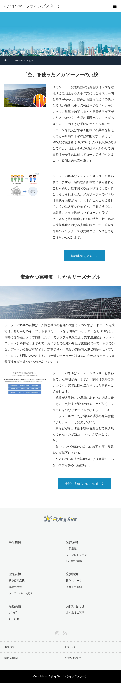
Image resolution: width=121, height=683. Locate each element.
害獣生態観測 (74, 586)
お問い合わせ (75, 606)
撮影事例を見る (81, 256)
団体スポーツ (74, 580)
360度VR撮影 (74, 561)
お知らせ (14, 619)
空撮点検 (15, 574)
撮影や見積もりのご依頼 (81, 483)
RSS (64, 632)
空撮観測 (72, 574)
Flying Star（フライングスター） (68, 676)
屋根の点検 (15, 586)
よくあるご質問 (75, 612)
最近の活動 (11, 657)
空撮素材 (72, 542)
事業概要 (15, 542)
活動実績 (15, 606)
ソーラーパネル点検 (20, 593)
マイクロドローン (76, 554)
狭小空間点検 (17, 580)
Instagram (56, 632)
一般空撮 (71, 548)
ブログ (13, 612)
